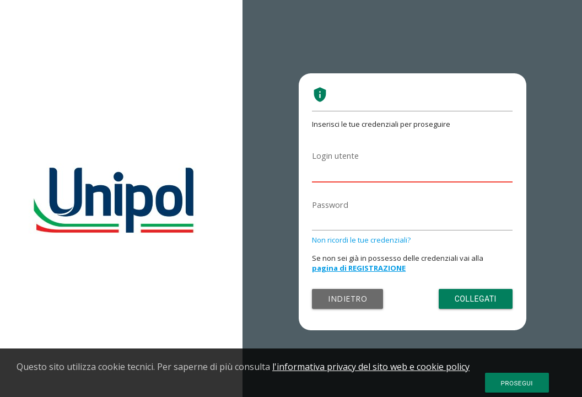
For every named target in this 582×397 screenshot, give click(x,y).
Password (330, 205)
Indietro (347, 298)
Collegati (476, 298)
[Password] (412, 218)
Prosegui (517, 383)
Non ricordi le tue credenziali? (361, 240)
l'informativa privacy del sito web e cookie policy (371, 367)
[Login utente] (412, 169)
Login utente (335, 156)
